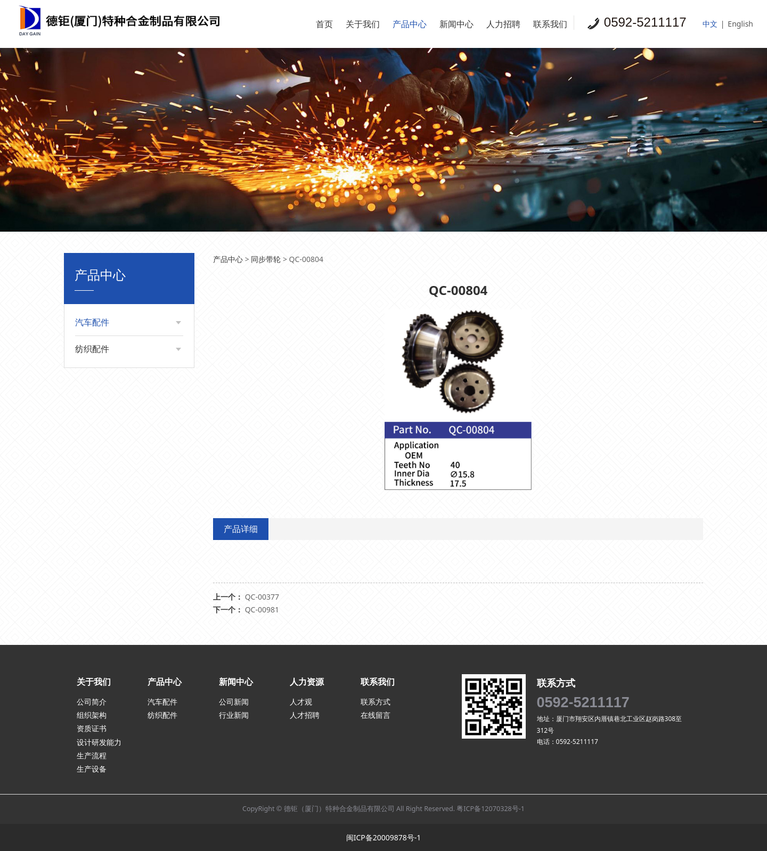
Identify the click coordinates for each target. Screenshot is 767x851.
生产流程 (92, 755)
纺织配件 (92, 349)
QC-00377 (262, 597)
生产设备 (92, 769)
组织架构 (92, 715)
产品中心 (410, 24)
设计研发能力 (99, 742)
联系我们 (550, 24)
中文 (710, 24)
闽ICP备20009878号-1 (383, 837)
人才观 (301, 702)
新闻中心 (456, 24)
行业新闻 (234, 715)
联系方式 (375, 702)
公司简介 (92, 702)
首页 (324, 24)
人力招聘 (503, 24)
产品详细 (241, 529)
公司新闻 (234, 702)
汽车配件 (92, 322)
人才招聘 (305, 715)
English (740, 24)
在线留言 (375, 715)
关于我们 (363, 24)
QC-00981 (262, 609)
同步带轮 (266, 259)
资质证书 (92, 728)
